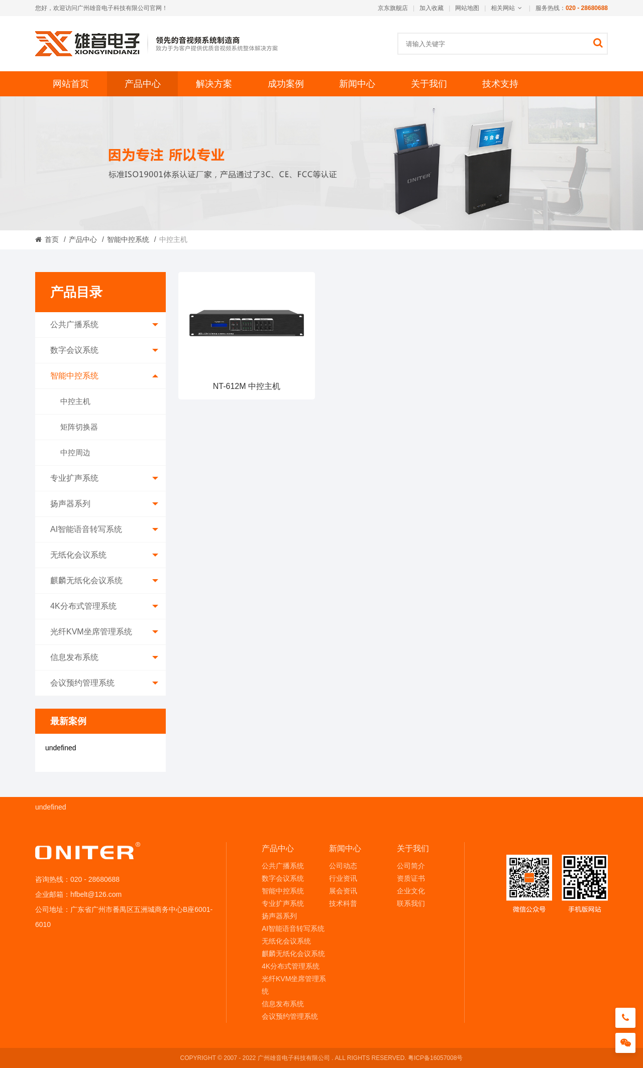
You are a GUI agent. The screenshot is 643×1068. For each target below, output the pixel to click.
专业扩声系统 (104, 478)
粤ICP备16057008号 (435, 1057)
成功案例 (286, 84)
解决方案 (214, 84)
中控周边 (75, 452)
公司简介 (411, 866)
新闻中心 (357, 84)
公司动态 (343, 866)
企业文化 (411, 891)
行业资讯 (343, 878)
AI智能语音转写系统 (104, 529)
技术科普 (343, 903)
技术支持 (500, 84)
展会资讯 (343, 891)
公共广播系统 (104, 324)
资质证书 (411, 878)
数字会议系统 (104, 350)
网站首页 (71, 84)
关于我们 (429, 84)
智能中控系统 (128, 239)
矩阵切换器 (79, 427)
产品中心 (143, 84)
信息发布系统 (104, 657)
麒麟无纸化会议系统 (104, 580)
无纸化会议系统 (104, 555)
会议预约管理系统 (104, 683)
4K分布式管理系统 (104, 606)
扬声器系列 (104, 503)
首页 (52, 239)
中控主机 (75, 401)
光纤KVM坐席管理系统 (104, 631)
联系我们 (411, 903)
